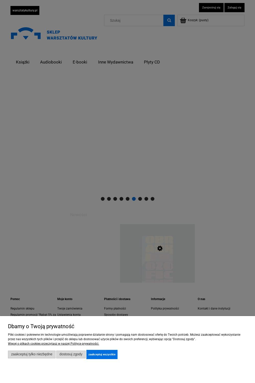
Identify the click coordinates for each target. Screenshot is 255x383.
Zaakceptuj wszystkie (102, 354)
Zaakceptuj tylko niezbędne (32, 354)
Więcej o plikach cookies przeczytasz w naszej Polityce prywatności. (53, 343)
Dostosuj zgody (71, 354)
